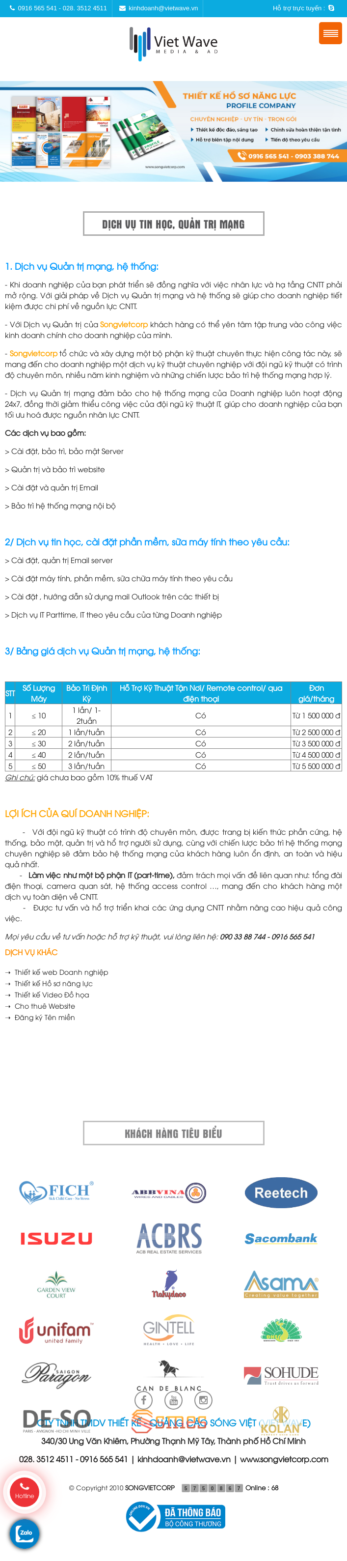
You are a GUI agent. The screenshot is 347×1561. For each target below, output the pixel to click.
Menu (330, 33)
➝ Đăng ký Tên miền (40, 1017)
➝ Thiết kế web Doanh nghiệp (56, 971)
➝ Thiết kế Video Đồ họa (47, 994)
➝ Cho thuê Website (40, 1005)
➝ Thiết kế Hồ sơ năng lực (49, 983)
